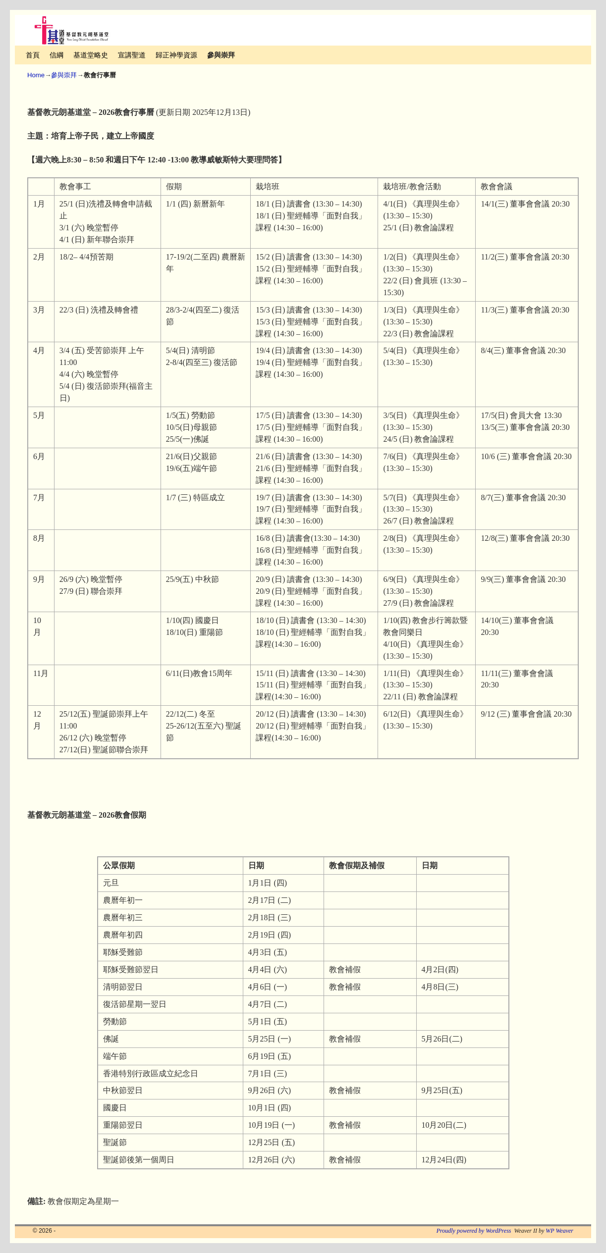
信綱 (56, 55)
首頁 (33, 55)
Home (36, 75)
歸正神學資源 (176, 55)
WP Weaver (559, 1230)
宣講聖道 (132, 55)
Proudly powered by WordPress (474, 1230)
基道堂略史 (90, 55)
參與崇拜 (221, 55)
